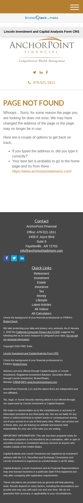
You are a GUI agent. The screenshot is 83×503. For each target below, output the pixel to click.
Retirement (41, 273)
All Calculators (41, 313)
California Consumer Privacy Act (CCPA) (38, 332)
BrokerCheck (10, 321)
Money (41, 296)
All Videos (41, 309)
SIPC (24, 382)
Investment (41, 278)
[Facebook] (47, 72)
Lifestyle (41, 300)
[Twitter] (34, 72)
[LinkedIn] (41, 72)
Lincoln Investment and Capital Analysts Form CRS (41, 31)
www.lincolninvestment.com (42, 382)
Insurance (41, 287)
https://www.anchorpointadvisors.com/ (42, 171)
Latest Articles (41, 304)
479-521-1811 (41, 83)
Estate (41, 282)
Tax (41, 291)
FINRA (16, 382)
